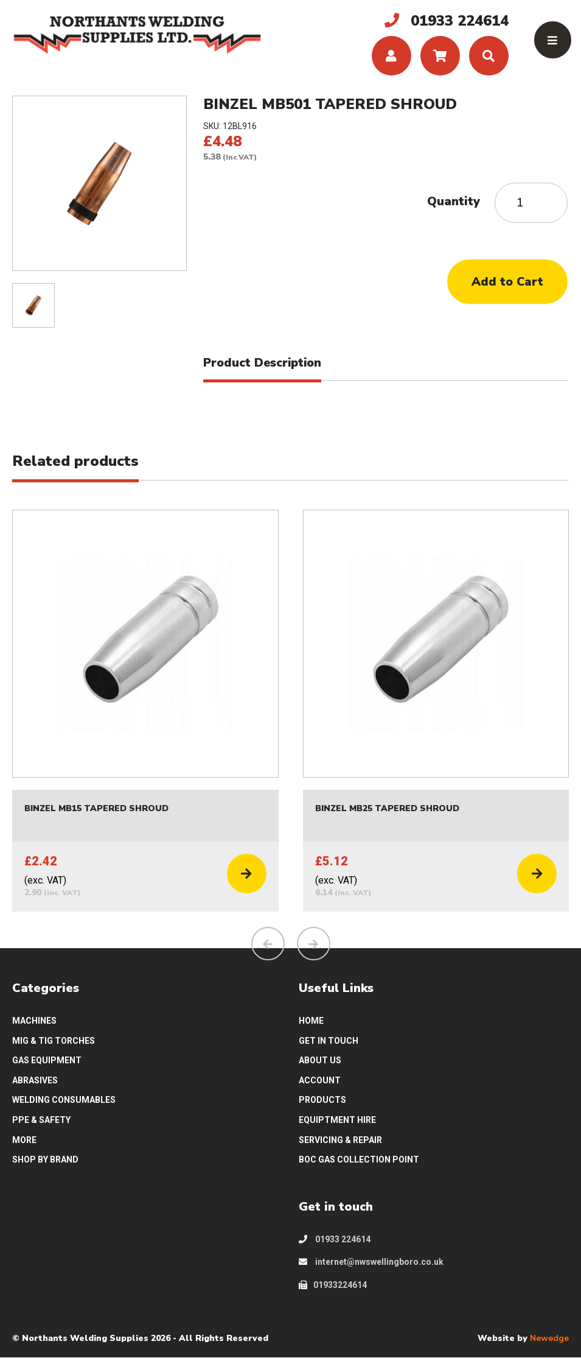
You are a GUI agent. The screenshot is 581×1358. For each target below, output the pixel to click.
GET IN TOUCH (328, 1041)
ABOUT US (320, 1061)
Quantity (453, 201)
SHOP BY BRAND (45, 1160)
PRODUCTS (322, 1100)
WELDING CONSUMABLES (64, 1100)
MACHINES (34, 1021)
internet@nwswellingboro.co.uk (371, 1262)
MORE (24, 1140)
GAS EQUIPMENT (47, 1061)
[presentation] (268, 944)
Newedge (549, 1338)
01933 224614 (335, 1239)
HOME (311, 1021)
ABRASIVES (35, 1080)
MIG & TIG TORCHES (53, 1041)
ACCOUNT (320, 1080)
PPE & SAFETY (41, 1120)
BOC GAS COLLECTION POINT (359, 1160)
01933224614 (333, 1285)
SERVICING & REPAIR (340, 1140)
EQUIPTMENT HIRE (337, 1120)
